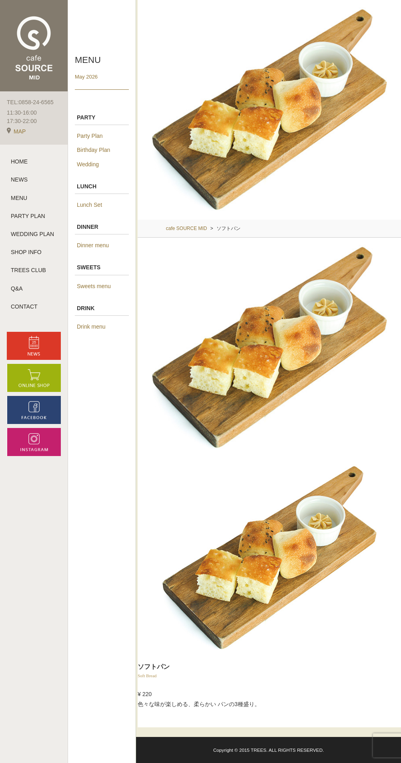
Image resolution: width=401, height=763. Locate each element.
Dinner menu (93, 245)
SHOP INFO (26, 252)
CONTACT (24, 307)
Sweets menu (94, 286)
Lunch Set (89, 205)
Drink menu (91, 326)
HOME (19, 162)
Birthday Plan (93, 150)
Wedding (88, 164)
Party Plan (90, 136)
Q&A (17, 288)
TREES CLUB (28, 270)
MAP (16, 132)
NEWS (19, 180)
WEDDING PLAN (32, 234)
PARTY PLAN (28, 216)
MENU (19, 198)
